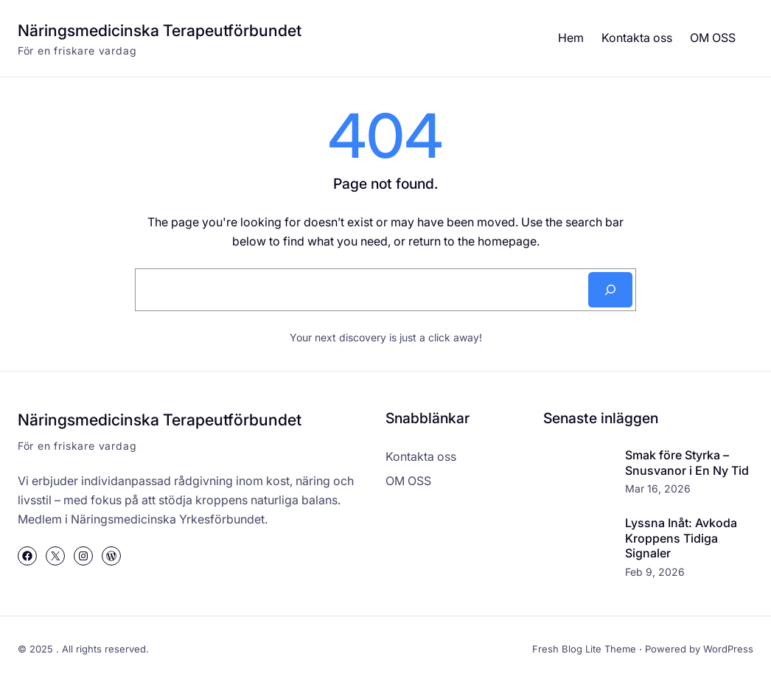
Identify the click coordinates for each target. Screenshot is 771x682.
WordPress (728, 649)
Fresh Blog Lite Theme (584, 649)
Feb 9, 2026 (655, 572)
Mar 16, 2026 (658, 488)
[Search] (610, 289)
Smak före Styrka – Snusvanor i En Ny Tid (687, 463)
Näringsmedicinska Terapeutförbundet (159, 30)
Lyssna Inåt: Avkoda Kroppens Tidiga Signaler (681, 538)
